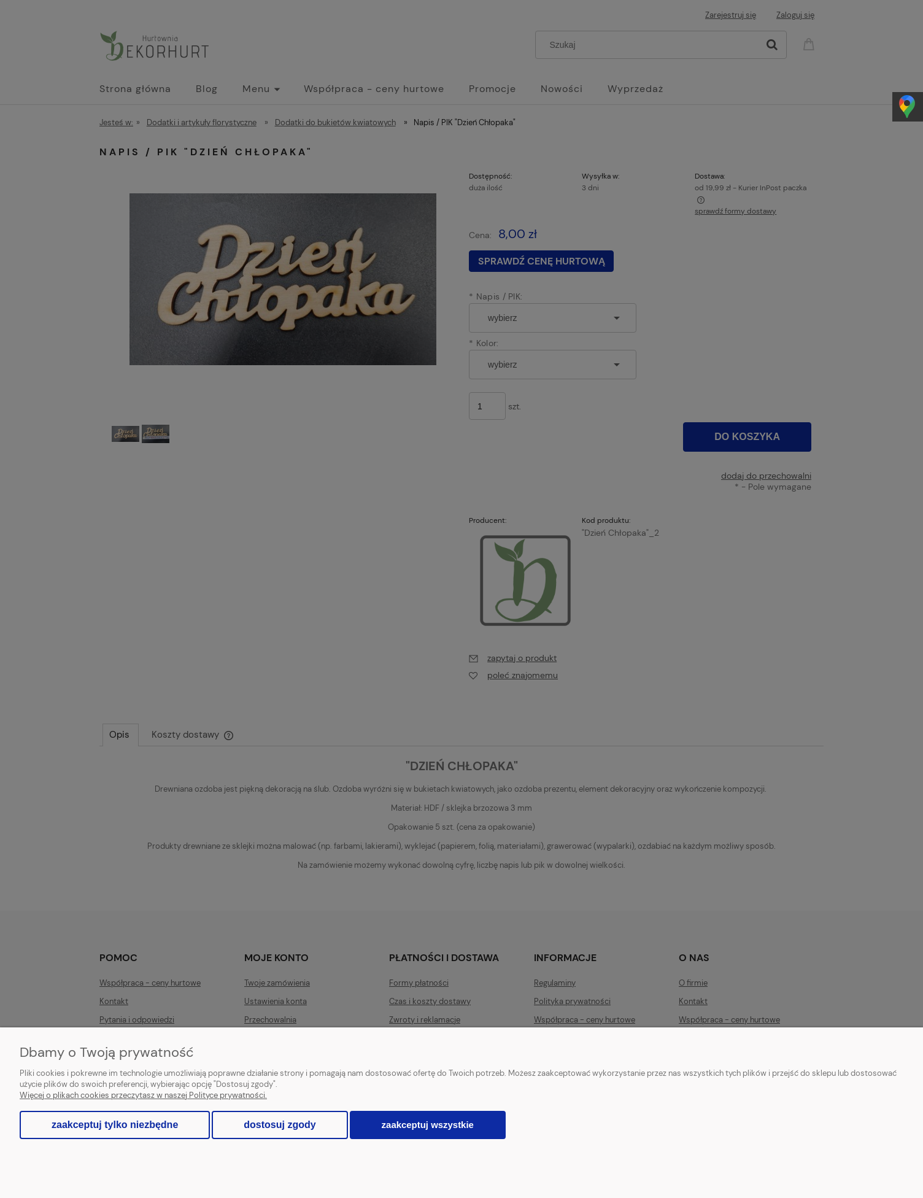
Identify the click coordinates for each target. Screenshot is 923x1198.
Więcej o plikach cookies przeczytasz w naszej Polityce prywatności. (143, 1095)
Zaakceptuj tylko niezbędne (115, 1124)
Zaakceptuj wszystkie (428, 1124)
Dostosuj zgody (279, 1124)
